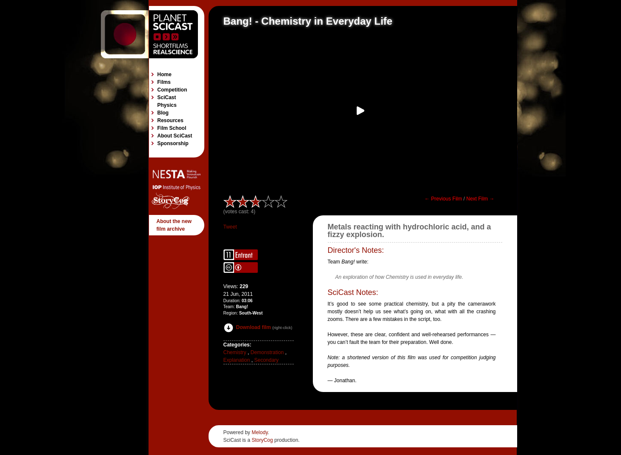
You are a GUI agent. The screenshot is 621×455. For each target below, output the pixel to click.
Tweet (230, 227)
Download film (247, 327)
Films (164, 82)
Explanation (236, 360)
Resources (170, 120)
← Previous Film (443, 199)
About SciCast (174, 136)
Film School (171, 128)
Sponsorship (173, 143)
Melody (260, 432)
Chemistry (234, 352)
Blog (163, 113)
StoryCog (262, 440)
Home (164, 74)
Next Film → (480, 199)
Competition (172, 90)
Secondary (266, 360)
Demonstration (267, 352)
